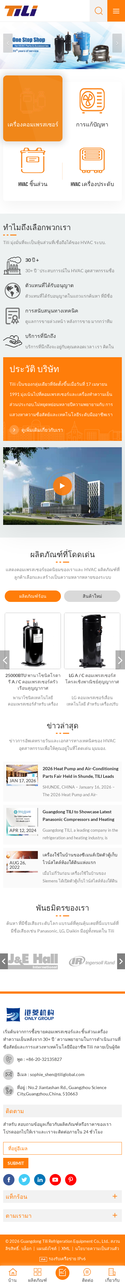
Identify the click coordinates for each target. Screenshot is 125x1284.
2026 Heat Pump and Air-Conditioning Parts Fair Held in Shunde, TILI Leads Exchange (80, 773)
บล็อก (26, 1248)
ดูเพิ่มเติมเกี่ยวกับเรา (36, 430)
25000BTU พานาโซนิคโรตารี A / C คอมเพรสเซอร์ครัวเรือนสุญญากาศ (33, 682)
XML (66, 1248)
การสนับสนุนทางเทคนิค (51, 310)
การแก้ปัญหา (92, 124)
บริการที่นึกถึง (40, 336)
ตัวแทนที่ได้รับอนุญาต (49, 285)
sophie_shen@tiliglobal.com (57, 1074)
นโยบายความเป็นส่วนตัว (97, 1248)
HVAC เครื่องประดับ (92, 183)
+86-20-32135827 (44, 1059)
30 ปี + (32, 260)
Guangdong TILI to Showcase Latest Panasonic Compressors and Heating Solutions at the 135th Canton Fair (78, 816)
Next (121, 961)
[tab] (33, 596)
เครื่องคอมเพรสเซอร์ (33, 124)
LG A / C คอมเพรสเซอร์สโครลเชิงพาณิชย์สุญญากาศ (92, 678)
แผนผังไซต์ (47, 1248)
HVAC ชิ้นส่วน (32, 183)
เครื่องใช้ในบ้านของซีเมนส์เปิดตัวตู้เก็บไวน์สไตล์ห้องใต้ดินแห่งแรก (80, 858)
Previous (4, 961)
